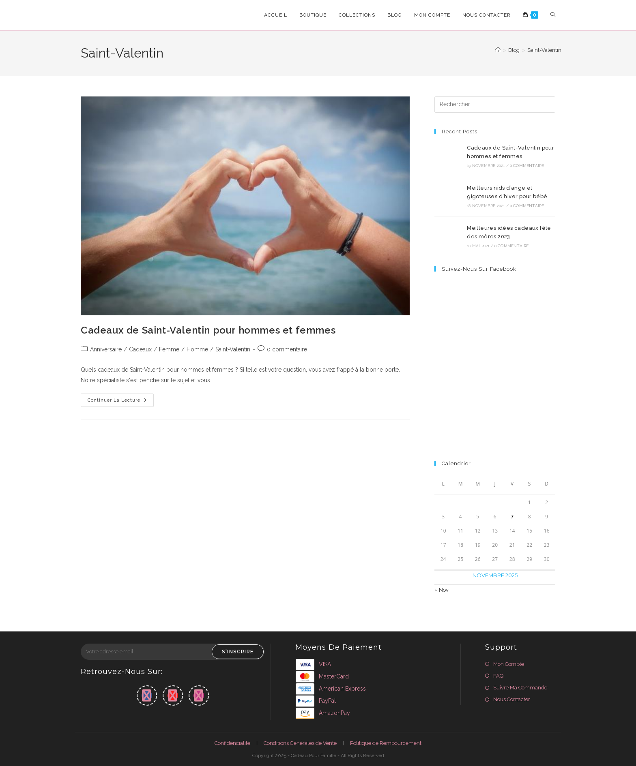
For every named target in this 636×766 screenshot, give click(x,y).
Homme (197, 349)
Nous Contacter (511, 699)
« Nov (441, 590)
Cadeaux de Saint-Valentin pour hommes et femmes (208, 330)
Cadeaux (140, 349)
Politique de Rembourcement (385, 743)
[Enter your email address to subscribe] (172, 652)
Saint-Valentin (544, 50)
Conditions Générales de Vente (300, 743)
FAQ (498, 676)
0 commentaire (287, 349)
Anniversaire (106, 349)
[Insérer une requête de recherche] (494, 104)
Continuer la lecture (121, 402)
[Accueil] (498, 50)
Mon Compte (508, 664)
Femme (169, 349)
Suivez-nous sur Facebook (479, 269)
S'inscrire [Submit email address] (238, 652)
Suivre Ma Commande (520, 688)
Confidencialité (232, 743)
